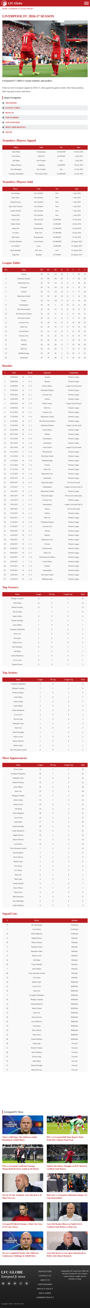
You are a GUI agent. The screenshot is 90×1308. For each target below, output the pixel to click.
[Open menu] (86, 3)
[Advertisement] (45, 1090)
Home (4, 9)
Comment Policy (45, 1297)
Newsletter (44, 1271)
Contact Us (45, 1276)
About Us (45, 1280)
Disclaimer (45, 1293)
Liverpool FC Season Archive (21, 9)
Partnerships (45, 1284)
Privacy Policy (45, 1289)
